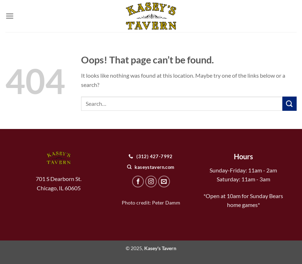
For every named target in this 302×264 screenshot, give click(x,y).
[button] (9, 16)
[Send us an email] (164, 181)
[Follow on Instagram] (151, 181)
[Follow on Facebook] (138, 181)
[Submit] (289, 103)
